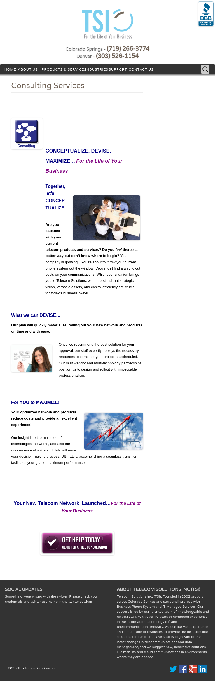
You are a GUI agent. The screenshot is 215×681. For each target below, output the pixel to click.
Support (118, 69)
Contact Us (141, 69)
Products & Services (63, 69)
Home (10, 69)
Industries (96, 69)
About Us (28, 69)
